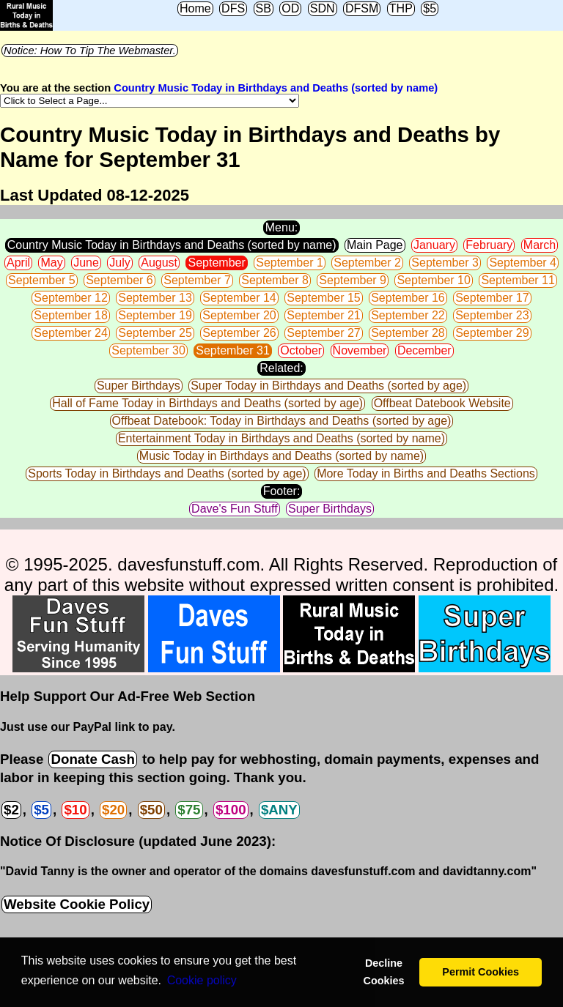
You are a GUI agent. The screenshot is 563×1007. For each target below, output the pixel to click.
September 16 (408, 297)
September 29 (492, 333)
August (159, 262)
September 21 (324, 315)
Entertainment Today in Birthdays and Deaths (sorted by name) (281, 438)
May (51, 262)
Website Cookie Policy (77, 904)
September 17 (492, 297)
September (216, 262)
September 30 (148, 350)
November (360, 350)
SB (263, 8)
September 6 (119, 280)
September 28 (408, 333)
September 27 (324, 333)
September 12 (71, 297)
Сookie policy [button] (202, 980)
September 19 (155, 315)
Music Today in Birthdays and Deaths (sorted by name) (281, 456)
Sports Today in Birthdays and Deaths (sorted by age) (167, 473)
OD (290, 8)
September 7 (197, 280)
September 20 (239, 315)
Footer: (282, 491)
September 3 (445, 262)
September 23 (492, 315)
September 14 (239, 297)
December (424, 350)
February (489, 245)
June (86, 262)
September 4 (522, 262)
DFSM (361, 8)
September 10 (434, 280)
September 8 (275, 280)
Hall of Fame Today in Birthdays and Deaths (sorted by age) (207, 403)
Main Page (375, 245)
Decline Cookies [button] (383, 971)
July (119, 262)
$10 (75, 809)
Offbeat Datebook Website (442, 403)
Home (195, 8)
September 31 (233, 350)
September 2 (367, 262)
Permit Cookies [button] (480, 972)
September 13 (155, 297)
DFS (233, 8)
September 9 (352, 280)
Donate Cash (92, 759)
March (539, 245)
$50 (151, 809)
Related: (281, 368)
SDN (322, 8)
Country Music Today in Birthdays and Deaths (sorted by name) (276, 88)
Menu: (281, 227)
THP (401, 8)
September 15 (324, 297)
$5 (429, 8)
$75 (188, 809)
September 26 (239, 333)
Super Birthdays (138, 385)
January (434, 245)
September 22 (408, 315)
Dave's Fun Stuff (234, 508)
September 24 (71, 333)
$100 (231, 809)
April (18, 262)
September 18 (71, 315)
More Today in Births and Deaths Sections (426, 473)
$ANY (279, 809)
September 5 (42, 280)
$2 (11, 809)
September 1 (289, 262)
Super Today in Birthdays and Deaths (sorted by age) (328, 385)
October (301, 350)
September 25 (155, 333)
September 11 (518, 280)
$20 (113, 809)
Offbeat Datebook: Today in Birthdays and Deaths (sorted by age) (282, 421)
